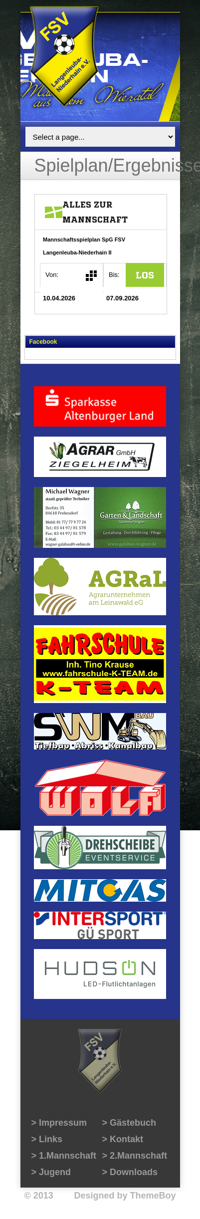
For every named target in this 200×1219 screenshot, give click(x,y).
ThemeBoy (153, 1196)
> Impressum (59, 1123)
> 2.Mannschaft (135, 1156)
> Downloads (130, 1172)
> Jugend (51, 1172)
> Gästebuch (129, 1123)
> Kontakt (123, 1139)
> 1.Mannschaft (64, 1156)
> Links (47, 1139)
